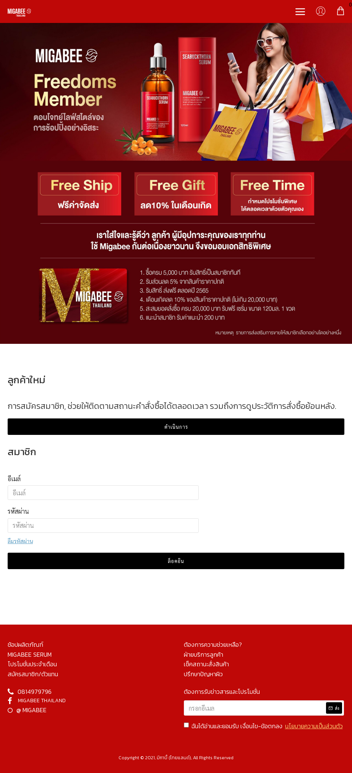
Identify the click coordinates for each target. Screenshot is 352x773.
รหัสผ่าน (18, 511)
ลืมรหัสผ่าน (20, 540)
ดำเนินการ (176, 426)
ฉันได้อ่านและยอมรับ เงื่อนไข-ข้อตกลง (264, 726)
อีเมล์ (14, 479)
